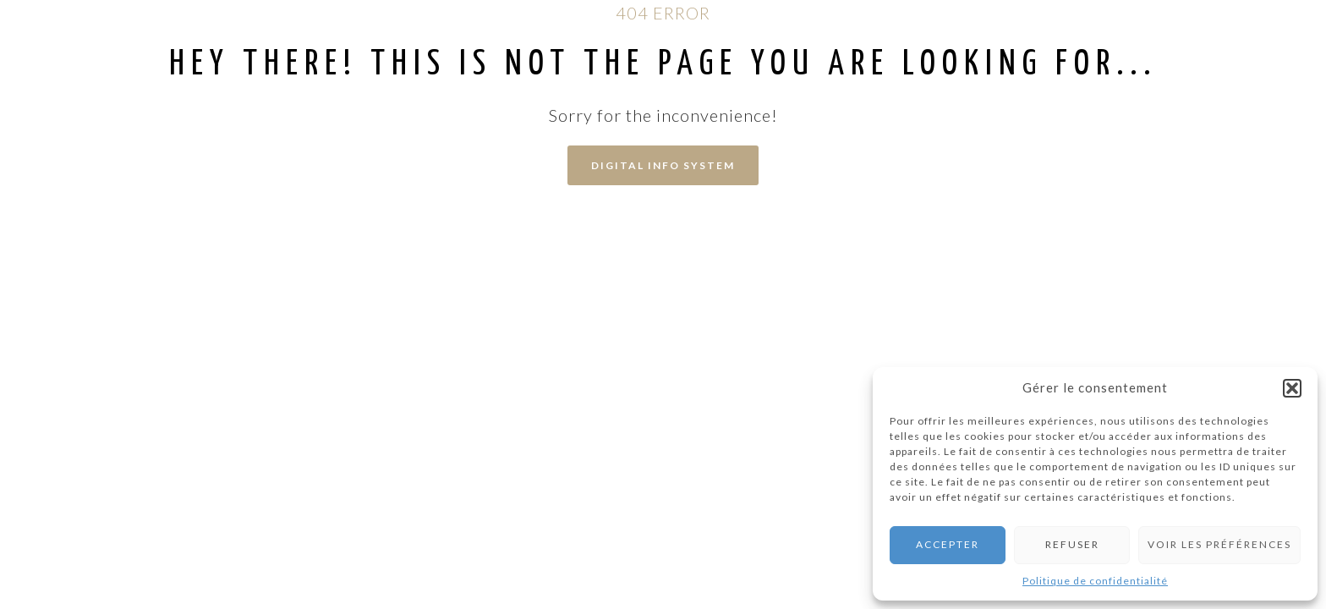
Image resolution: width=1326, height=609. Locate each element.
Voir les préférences (1219, 544)
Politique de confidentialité (1095, 580)
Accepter (947, 544)
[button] (1292, 388)
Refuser (1072, 544)
